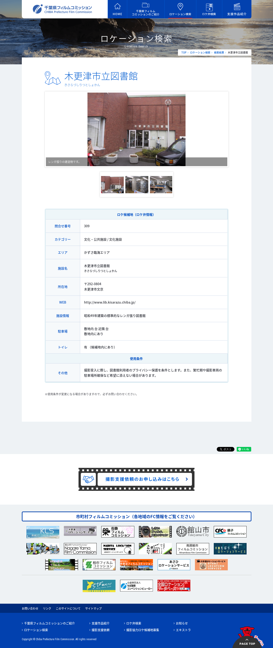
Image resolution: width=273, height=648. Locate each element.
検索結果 (219, 52)
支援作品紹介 (101, 623)
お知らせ (182, 623)
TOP (183, 52)
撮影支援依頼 (101, 630)
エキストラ (183, 630)
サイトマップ (93, 608)
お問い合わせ (30, 608)
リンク (47, 608)
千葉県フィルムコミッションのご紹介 (49, 623)
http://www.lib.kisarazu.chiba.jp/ (109, 302)
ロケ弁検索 (133, 623)
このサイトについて (68, 608)
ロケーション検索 (200, 52)
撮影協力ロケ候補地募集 (142, 630)
